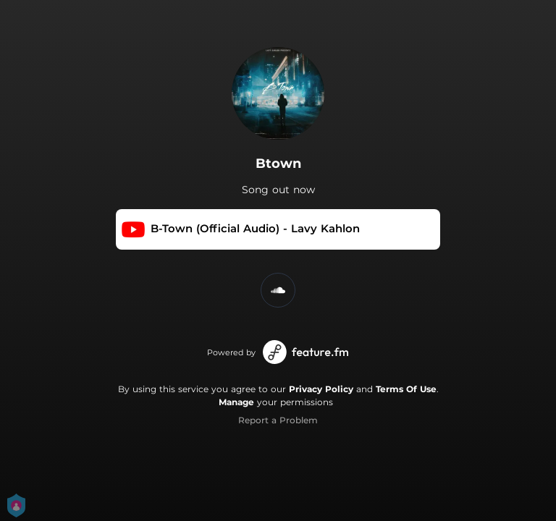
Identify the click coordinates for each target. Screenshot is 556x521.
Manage (236, 402)
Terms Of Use (406, 389)
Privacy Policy (321, 389)
